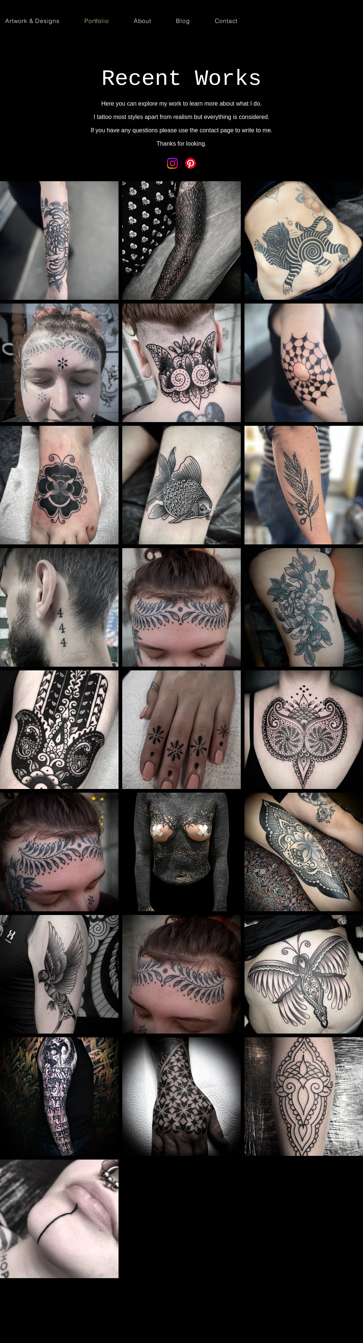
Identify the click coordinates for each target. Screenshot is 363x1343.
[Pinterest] (190, 163)
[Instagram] (172, 163)
